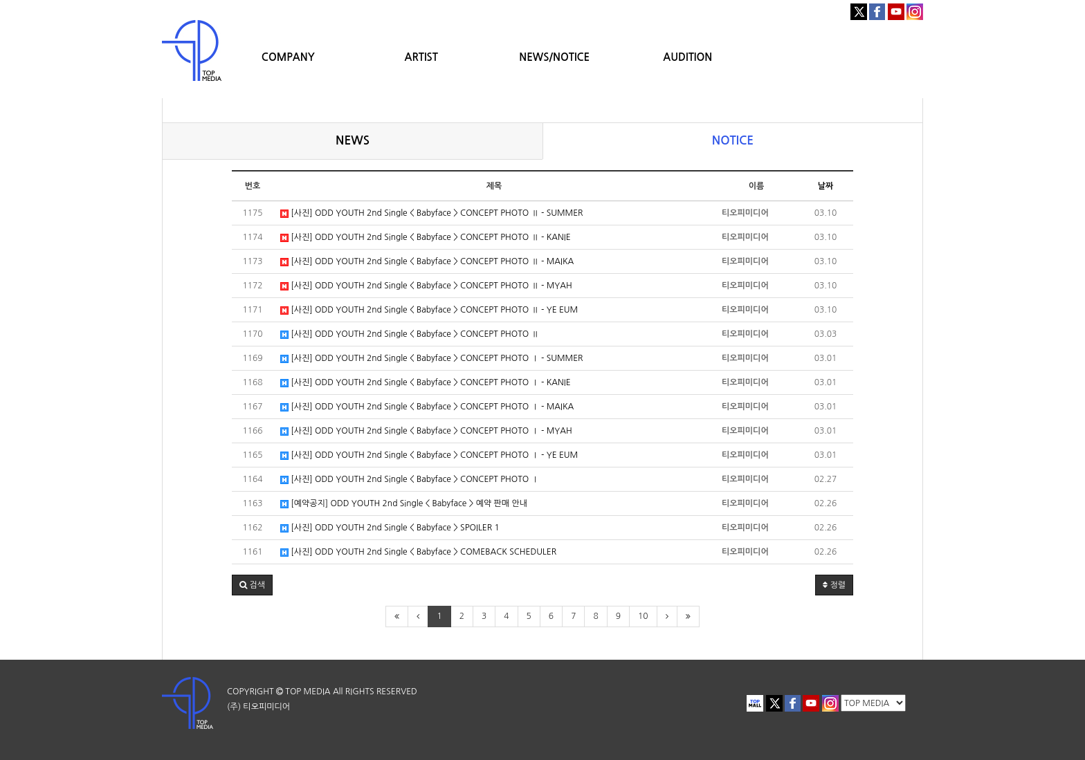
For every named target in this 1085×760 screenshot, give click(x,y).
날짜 (826, 186)
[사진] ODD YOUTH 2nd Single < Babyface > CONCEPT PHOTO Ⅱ (409, 334)
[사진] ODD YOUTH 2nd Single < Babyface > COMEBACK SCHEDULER (418, 552)
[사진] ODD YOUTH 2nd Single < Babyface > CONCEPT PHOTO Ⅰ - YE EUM (429, 455)
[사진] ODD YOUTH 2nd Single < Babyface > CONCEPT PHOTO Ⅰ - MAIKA (427, 406)
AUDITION (687, 57)
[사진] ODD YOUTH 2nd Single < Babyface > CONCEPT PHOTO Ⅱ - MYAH (426, 285)
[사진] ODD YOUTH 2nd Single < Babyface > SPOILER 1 (390, 527)
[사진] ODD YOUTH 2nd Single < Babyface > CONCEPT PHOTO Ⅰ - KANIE (425, 382)
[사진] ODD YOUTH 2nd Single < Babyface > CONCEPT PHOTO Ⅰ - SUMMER (431, 358)
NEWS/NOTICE (554, 57)
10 (643, 616)
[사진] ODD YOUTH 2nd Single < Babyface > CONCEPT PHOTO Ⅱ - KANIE (425, 237)
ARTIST (421, 57)
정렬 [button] (834, 585)
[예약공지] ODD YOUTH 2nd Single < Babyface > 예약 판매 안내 (403, 503)
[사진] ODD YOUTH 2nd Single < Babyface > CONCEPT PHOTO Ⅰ (409, 479)
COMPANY (288, 57)
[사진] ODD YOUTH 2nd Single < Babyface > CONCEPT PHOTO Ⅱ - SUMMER (431, 213)
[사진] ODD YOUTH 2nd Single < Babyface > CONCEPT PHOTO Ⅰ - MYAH (426, 431)
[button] (252, 585)
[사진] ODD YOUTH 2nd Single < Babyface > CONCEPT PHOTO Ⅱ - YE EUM (429, 310)
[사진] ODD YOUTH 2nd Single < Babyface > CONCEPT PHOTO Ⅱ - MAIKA (427, 261)
